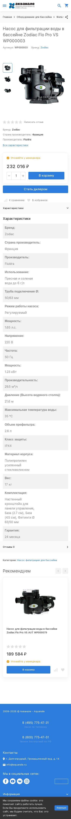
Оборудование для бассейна (34, 17)
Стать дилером (35, 189)
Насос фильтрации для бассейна (37, 560)
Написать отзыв (33, 122)
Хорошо (61, 807)
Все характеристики (15, 145)
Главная (7, 17)
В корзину (46, 175)
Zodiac (44, 47)
